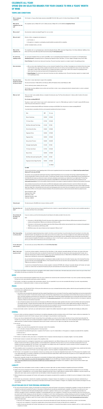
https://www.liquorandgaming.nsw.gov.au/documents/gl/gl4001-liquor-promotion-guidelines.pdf (35, 360)
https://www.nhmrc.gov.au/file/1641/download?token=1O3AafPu (35, 359)
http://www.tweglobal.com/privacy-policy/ (79, 397)
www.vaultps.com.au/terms (30, 181)
